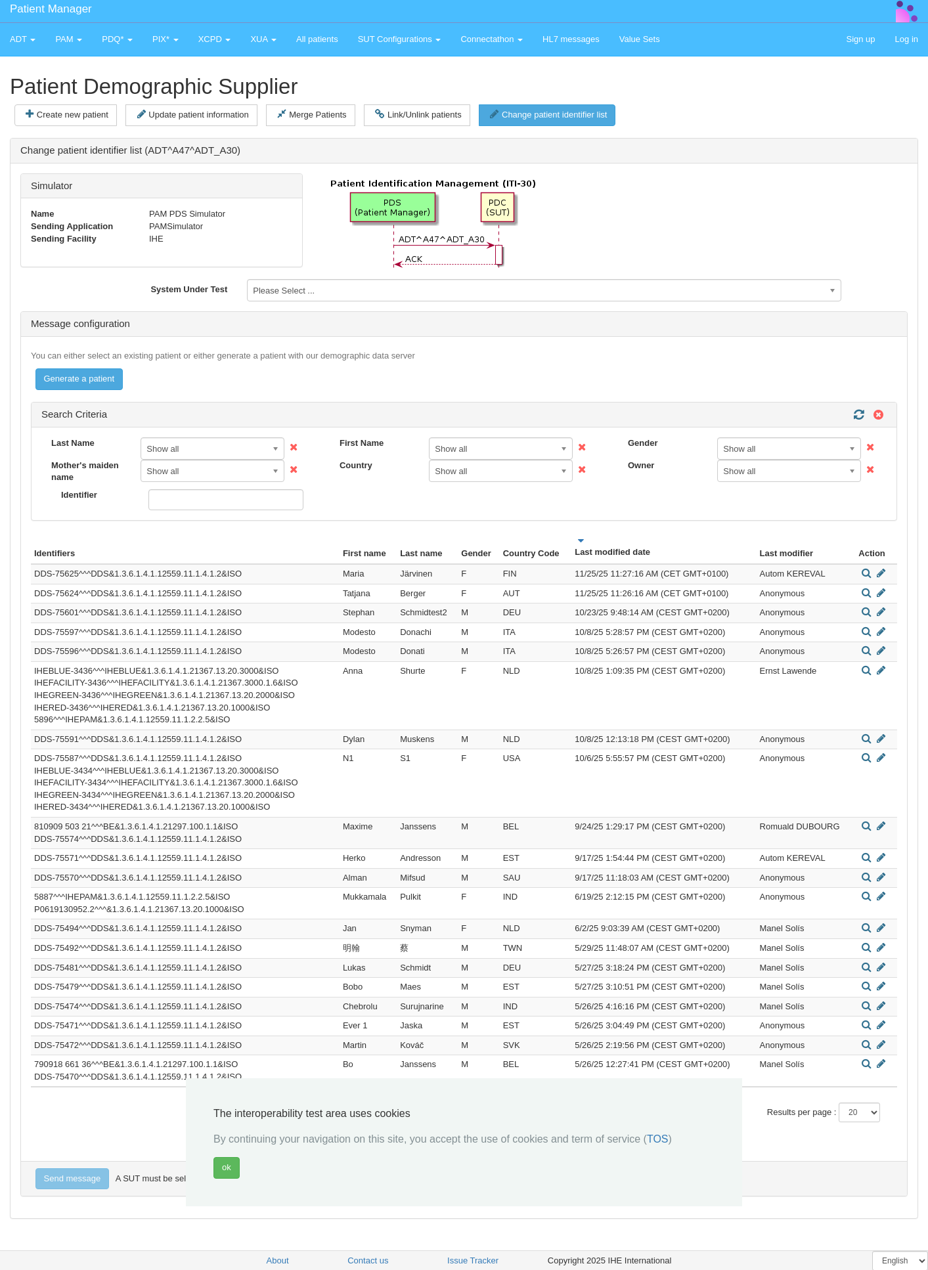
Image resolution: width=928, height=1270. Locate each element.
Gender (643, 443)
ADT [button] (22, 39)
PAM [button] (68, 39)
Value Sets (639, 39)
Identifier (79, 495)
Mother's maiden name (85, 471)
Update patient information (193, 114)
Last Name (73, 443)
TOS (658, 1139)
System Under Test (188, 289)
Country (356, 465)
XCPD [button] (214, 39)
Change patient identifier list (548, 114)
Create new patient (67, 114)
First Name (362, 443)
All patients (317, 39)
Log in (906, 39)
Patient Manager (51, 9)
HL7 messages (571, 39)
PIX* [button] (165, 39)
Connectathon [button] (491, 39)
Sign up (860, 39)
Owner (641, 465)
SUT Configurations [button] (399, 39)
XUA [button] (263, 39)
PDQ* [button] (117, 39)
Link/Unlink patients (418, 114)
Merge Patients (311, 114)
